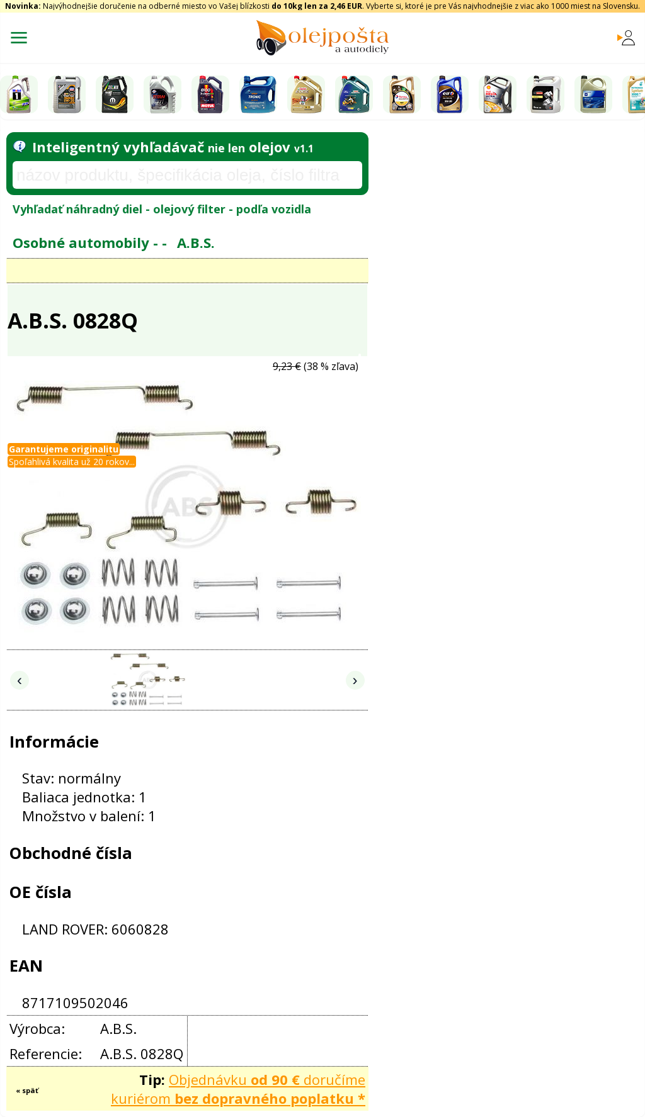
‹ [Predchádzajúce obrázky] (19, 679)
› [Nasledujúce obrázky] (355, 679)
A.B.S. (196, 242)
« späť (27, 1090)
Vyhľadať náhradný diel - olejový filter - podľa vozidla (162, 208)
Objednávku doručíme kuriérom (238, 1089)
